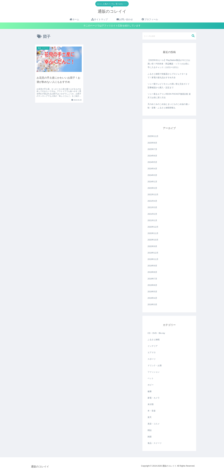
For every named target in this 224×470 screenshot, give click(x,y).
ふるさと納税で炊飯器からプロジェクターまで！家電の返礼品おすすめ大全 (168, 76)
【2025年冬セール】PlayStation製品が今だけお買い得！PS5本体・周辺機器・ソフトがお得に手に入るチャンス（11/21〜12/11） (169, 63)
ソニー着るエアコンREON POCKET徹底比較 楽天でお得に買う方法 (169, 96)
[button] (193, 36)
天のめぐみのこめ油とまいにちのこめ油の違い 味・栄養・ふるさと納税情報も (169, 106)
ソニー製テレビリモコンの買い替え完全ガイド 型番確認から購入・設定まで (169, 86)
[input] (169, 36)
